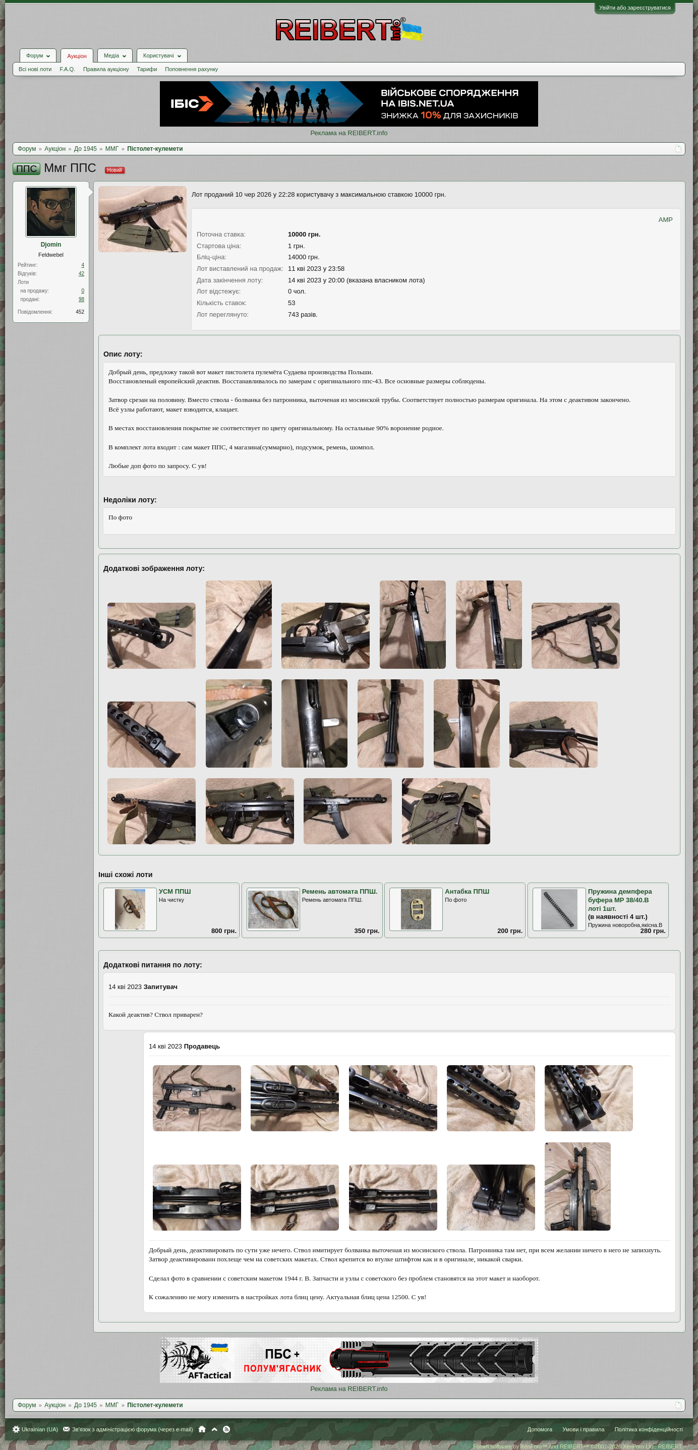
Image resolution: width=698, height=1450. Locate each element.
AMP (666, 219)
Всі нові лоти (35, 69)
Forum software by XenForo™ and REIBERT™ (578, 1446)
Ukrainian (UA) (40, 1429)
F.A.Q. (67, 69)
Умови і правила (583, 1429)
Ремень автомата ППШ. (340, 891)
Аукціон (76, 56)
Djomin (51, 244)
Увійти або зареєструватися (635, 8)
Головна (202, 1429)
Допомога (540, 1429)
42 (81, 273)
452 (80, 312)
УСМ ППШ (175, 891)
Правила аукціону (106, 69)
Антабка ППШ (467, 891)
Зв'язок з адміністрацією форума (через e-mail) (132, 1429)
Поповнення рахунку (191, 69)
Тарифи (147, 69)
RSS (226, 1429)
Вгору (214, 1429)
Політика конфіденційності (649, 1429)
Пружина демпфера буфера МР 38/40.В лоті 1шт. (620, 900)
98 (81, 299)
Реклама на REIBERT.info (348, 133)
